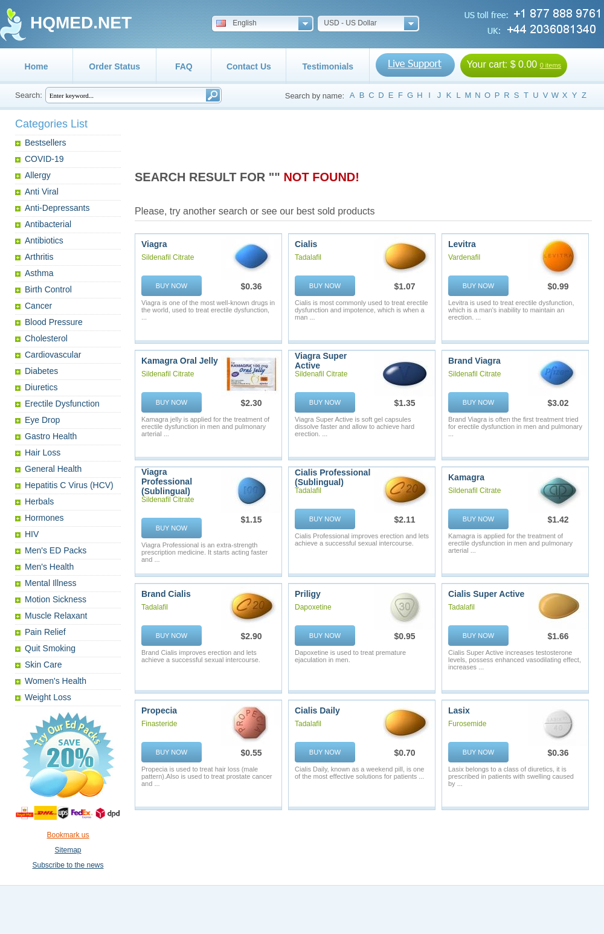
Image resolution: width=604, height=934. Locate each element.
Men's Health (49, 567)
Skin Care (43, 664)
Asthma (39, 273)
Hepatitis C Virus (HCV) (69, 485)
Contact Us (248, 66)
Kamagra (466, 477)
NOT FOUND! (321, 177)
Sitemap (67, 850)
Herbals (39, 501)
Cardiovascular (53, 354)
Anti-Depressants (57, 208)
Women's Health (55, 681)
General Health (53, 469)
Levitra (462, 244)
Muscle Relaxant (56, 615)
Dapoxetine (313, 607)
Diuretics (41, 387)
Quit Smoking (50, 648)
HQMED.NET (81, 22)
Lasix (459, 710)
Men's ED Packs (55, 550)
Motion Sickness (55, 599)
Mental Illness (51, 583)
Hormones (44, 518)
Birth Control (48, 289)
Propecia (159, 710)
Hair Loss (42, 452)
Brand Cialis (166, 594)
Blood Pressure (54, 322)
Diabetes (41, 371)
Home (36, 66)
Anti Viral (42, 191)
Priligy (308, 594)
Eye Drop (42, 420)
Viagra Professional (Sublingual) (166, 481)
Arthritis (39, 257)
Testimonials (328, 66)
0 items (550, 65)
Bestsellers (45, 142)
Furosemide (467, 724)
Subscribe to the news (67, 865)
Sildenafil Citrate (167, 257)
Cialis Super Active (486, 594)
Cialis (306, 244)
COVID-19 (44, 159)
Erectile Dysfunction (62, 403)
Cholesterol (46, 338)
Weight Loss (48, 697)
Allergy (38, 175)
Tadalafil (308, 257)
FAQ (184, 66)
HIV (32, 534)
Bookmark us (68, 835)
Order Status (114, 66)
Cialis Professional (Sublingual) (332, 477)
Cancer (38, 306)
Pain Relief (45, 632)
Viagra (154, 244)
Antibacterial (48, 224)
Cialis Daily (317, 710)
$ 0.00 (523, 64)
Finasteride (159, 724)
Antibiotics (44, 240)
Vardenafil (464, 257)
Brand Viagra (474, 361)
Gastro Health (51, 436)
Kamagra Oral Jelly (179, 361)
